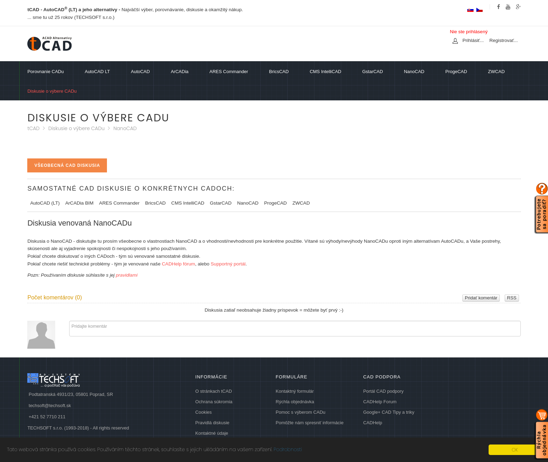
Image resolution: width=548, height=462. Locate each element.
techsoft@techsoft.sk (50, 405)
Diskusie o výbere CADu (76, 128)
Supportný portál (228, 263)
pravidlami (127, 275)
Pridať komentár (481, 297)
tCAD (33, 128)
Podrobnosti (288, 449)
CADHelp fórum (177, 263)
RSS (512, 297)
